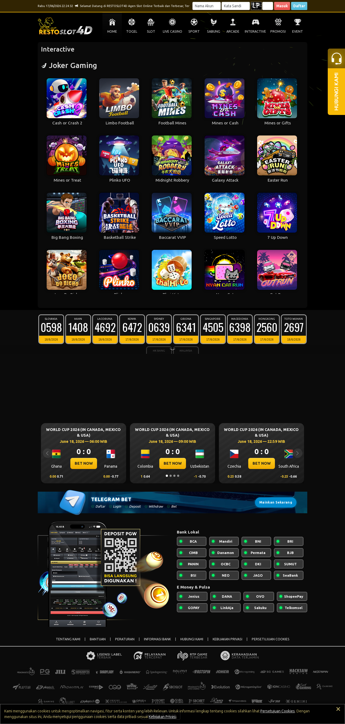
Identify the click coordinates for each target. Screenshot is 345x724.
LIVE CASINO (172, 31)
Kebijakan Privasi (162, 717)
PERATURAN (124, 639)
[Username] (206, 6)
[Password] (236, 6)
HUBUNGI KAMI (191, 639)
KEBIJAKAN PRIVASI (227, 639)
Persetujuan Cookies (277, 711)
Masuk (282, 6)
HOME (112, 31)
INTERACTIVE (255, 31)
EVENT (297, 31)
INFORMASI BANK (157, 639)
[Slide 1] (167, 476)
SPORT (194, 31)
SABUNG (213, 31)
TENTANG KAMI (68, 639)
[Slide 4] (178, 476)
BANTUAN (98, 639)
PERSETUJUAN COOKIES (270, 639)
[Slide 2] (171, 476)
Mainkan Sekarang (275, 502)
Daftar (299, 6)
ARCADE (232, 31)
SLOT (151, 31)
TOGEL (131, 31)
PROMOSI (278, 31)
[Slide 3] (174, 476)
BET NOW (84, 463)
